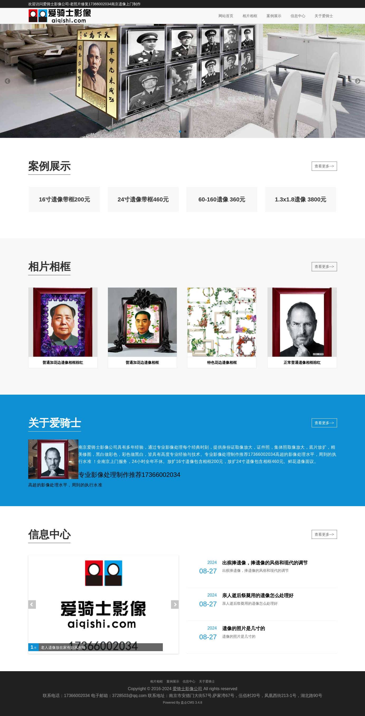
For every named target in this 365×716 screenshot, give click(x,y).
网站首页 (226, 16)
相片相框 (250, 16)
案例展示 (274, 16)
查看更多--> (324, 166)
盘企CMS (182, 702)
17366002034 (99, 4)
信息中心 (298, 16)
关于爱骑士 (324, 16)
